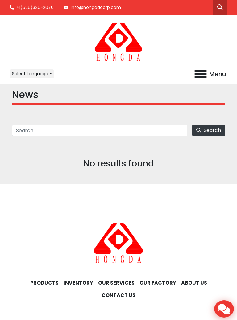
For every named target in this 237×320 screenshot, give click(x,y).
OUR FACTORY (157, 282)
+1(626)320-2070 (35, 7)
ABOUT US (194, 282)
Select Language (30, 74)
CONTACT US (118, 295)
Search (208, 130)
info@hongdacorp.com (96, 7)
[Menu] (200, 74)
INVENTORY (78, 282)
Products (44, 282)
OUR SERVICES (116, 282)
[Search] (99, 130)
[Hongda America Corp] (118, 242)
